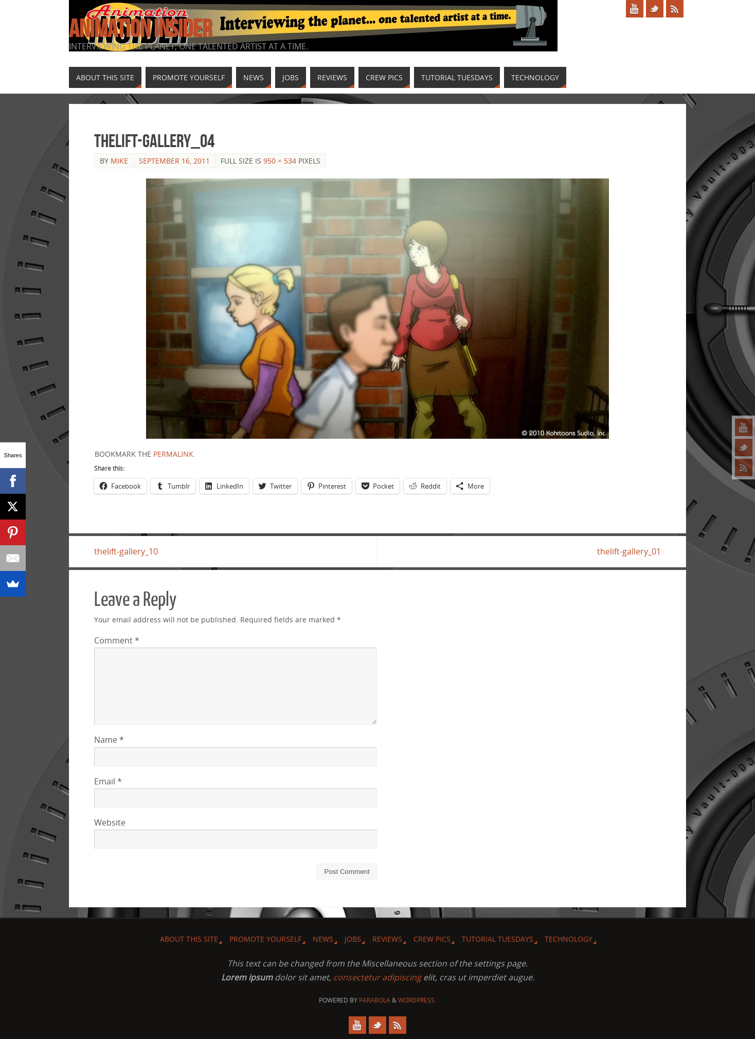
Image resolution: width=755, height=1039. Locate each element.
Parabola (374, 1000)
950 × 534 (279, 161)
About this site (189, 939)
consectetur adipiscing (377, 977)
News (323, 939)
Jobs (353, 939)
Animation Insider (140, 29)
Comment (116, 640)
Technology (568, 939)
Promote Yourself (265, 939)
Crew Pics (432, 939)
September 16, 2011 (174, 161)
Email (108, 781)
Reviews (387, 939)
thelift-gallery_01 (629, 551)
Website (109, 822)
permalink (173, 454)
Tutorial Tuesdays (497, 939)
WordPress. (417, 1000)
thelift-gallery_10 (126, 551)
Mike (119, 161)
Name (109, 739)
